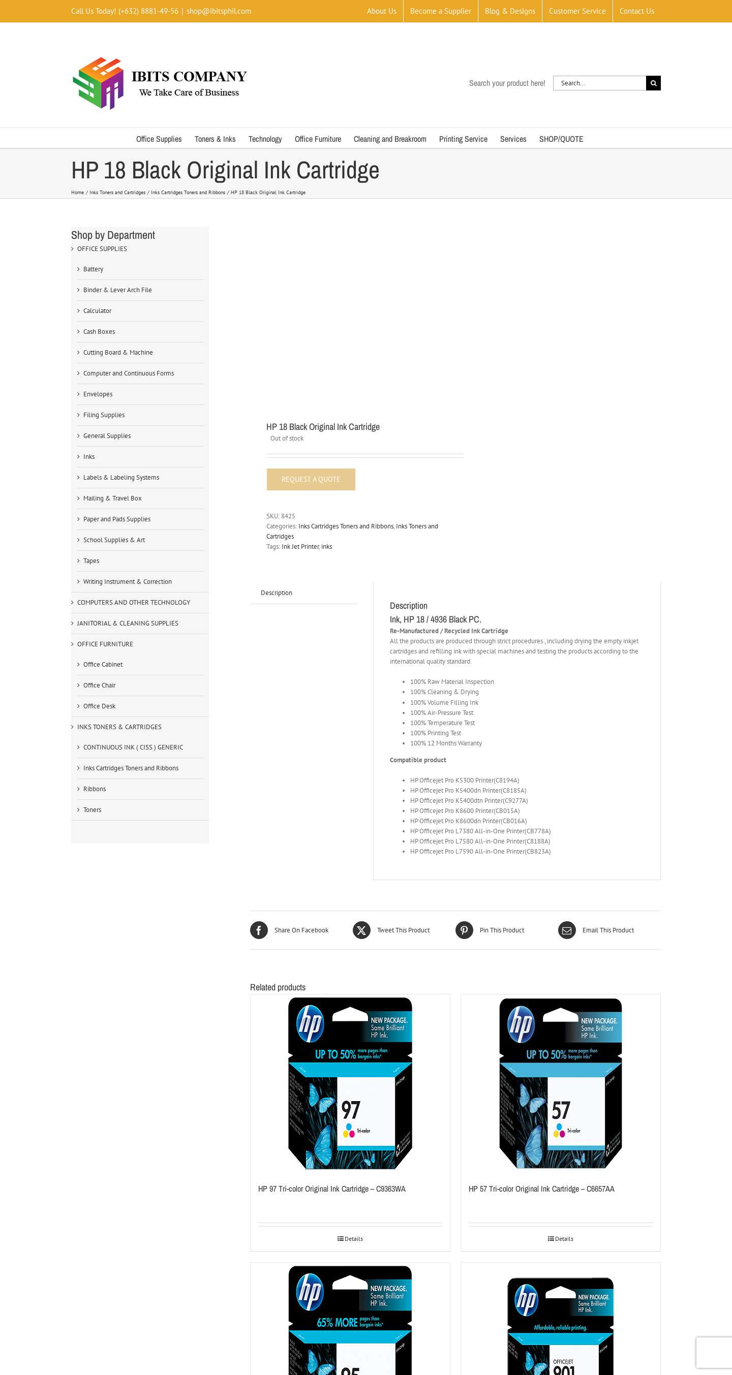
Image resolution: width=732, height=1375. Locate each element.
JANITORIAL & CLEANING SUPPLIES (127, 623)
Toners (92, 809)
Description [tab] (276, 592)
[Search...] (599, 83)
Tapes (91, 560)
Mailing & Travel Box (112, 498)
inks (326, 546)
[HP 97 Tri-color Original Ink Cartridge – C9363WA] (350, 1083)
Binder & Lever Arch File (117, 290)
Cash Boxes (99, 331)
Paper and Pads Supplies (116, 519)
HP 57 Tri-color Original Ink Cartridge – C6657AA (542, 1188)
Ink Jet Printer (300, 546)
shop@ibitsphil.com (219, 11)
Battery (93, 269)
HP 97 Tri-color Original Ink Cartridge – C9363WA (332, 1188)
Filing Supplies (104, 415)
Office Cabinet (103, 664)
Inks (89, 456)
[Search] (653, 83)
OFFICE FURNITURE (105, 644)
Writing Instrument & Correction (127, 581)
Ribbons (94, 789)
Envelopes (97, 394)
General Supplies (107, 435)
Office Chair (99, 685)
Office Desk (99, 706)
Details (354, 1238)
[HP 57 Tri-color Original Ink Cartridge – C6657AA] (560, 1083)
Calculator (97, 310)
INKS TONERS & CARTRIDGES (119, 727)
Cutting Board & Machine (118, 352)
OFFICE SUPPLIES (102, 248)
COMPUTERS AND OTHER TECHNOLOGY (133, 602)
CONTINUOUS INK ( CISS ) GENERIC (133, 747)
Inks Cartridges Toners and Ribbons (345, 526)
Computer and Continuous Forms (128, 373)
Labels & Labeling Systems (121, 477)
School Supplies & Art (114, 540)
